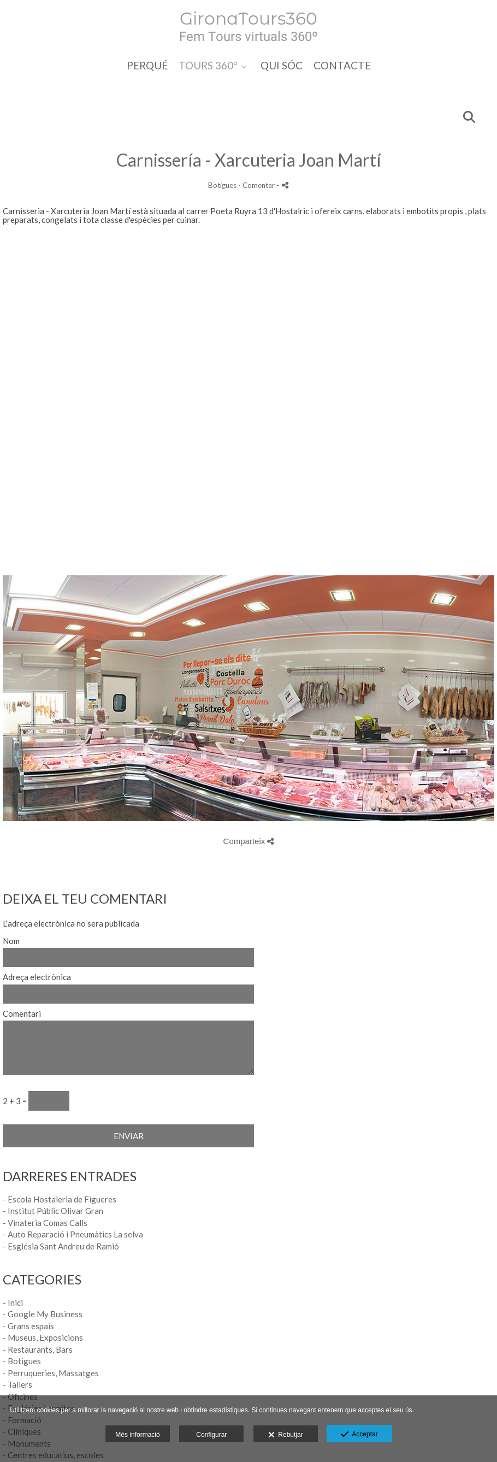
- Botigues (22, 1361)
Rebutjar (285, 1435)
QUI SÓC (282, 65)
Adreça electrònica (37, 977)
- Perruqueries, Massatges (51, 1373)
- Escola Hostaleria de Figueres (59, 1199)
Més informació (137, 1435)
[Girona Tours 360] (248, 26)
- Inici (13, 1302)
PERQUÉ (147, 65)
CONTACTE (342, 65)
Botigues (222, 185)
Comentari (22, 1013)
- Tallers (17, 1384)
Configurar (211, 1435)
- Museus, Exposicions (43, 1337)
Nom (11, 941)
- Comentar (257, 185)
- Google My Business (42, 1314)
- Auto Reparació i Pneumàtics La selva (73, 1234)
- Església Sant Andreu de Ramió (61, 1246)
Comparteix (248, 841)
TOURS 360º (208, 65)
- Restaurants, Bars (38, 1349)
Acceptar (359, 1434)
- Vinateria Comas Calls (45, 1223)
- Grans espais (28, 1326)
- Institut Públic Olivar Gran (53, 1211)
